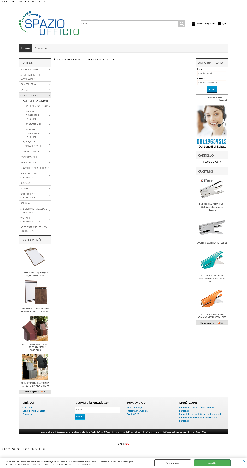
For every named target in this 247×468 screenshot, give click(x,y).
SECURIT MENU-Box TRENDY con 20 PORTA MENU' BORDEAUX (35, 347)
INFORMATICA (28, 162)
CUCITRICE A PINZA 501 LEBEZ (212, 243)
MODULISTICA (31, 151)
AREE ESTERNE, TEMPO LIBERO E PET (33, 229)
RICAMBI (25, 188)
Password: (202, 78)
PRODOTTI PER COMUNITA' (28, 175)
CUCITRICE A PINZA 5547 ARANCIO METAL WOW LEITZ (212, 316)
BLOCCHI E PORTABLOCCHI (32, 144)
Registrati (223, 100)
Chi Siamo (27, 407)
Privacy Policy (134, 407)
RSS (45, 392)
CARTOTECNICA (29, 95)
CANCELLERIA (28, 84)
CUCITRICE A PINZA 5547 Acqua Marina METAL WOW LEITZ (211, 278)
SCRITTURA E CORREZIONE (28, 196)
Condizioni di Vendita (33, 411)
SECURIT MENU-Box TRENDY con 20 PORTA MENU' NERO (35, 385)
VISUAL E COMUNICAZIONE (30, 220)
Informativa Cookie (137, 411)
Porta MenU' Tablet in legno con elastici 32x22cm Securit (35, 310)
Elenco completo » (31, 392)
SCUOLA (25, 203)
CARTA (24, 90)
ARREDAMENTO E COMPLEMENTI (30, 77)
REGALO (25, 183)
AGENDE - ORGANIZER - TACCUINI (33, 115)
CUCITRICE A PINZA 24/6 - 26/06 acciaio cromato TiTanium (212, 207)
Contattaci (41, 48)
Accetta (212, 462)
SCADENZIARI (33, 124)
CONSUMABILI (28, 157)
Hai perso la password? (217, 97)
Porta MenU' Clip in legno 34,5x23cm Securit (35, 274)
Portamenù (31, 240)
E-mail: (200, 69)
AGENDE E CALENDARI (36, 101)
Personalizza (172, 462)
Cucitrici (205, 172)
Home (25, 48)
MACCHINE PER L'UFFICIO (34, 168)
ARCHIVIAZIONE (29, 69)
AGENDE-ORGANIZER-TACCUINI (33, 133)
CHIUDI (244, 461)
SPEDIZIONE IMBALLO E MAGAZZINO (33, 210)
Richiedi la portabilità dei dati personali (200, 414)
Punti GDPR (133, 414)
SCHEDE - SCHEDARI (37, 106)
